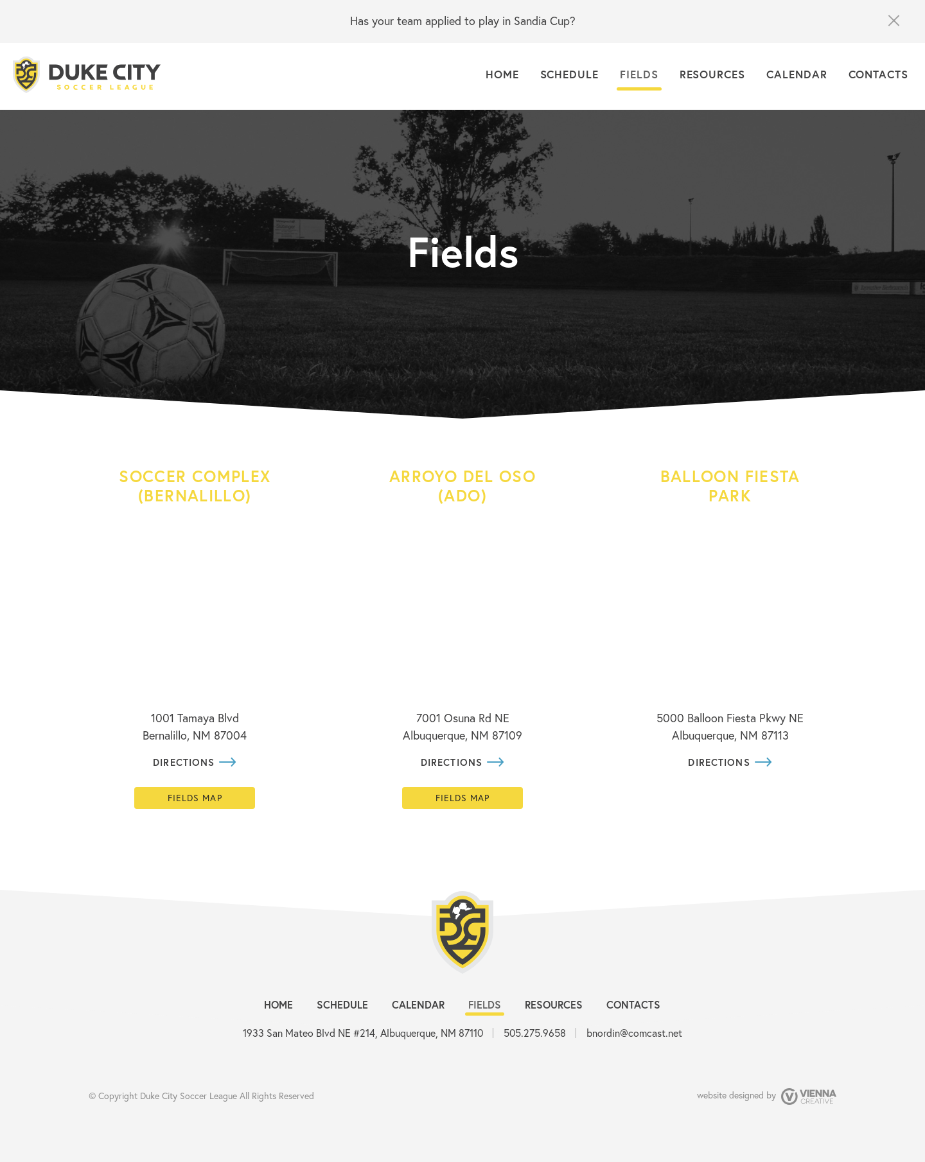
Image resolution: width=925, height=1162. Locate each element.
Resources (712, 74)
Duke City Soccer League (188, 1095)
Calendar (796, 74)
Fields (639, 74)
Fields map (195, 798)
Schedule (569, 74)
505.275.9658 (535, 1032)
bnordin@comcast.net (634, 1032)
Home (502, 74)
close (892, 20)
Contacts (878, 74)
